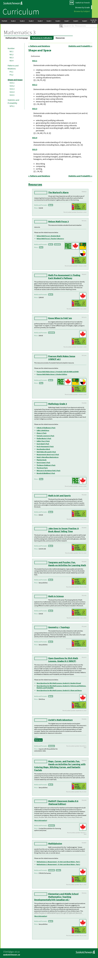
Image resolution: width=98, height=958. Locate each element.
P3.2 (11, 74)
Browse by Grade (82, 7)
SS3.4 (12, 92)
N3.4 (11, 60)
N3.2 (11, 54)
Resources (60, 38)
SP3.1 (12, 106)
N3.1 (11, 51)
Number (11, 48)
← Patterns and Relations (39, 46)
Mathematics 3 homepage (16, 38)
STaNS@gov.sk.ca (11, 951)
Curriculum (21, 11)
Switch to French (82, 2)
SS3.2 (12, 86)
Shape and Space (15, 79)
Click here (38, 740)
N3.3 (11, 57)
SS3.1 (12, 82)
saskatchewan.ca (11, 954)
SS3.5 (12, 95)
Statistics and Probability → (80, 46)
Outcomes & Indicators (42, 38)
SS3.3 (12, 89)
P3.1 (11, 71)
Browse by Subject (82, 11)
